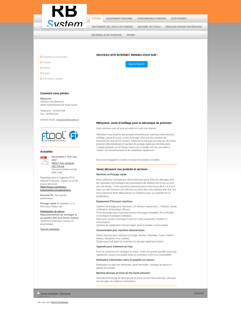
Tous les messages (49, 229)
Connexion (199, 293)
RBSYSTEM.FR (136, 64)
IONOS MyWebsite (59, 302)
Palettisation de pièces (52, 211)
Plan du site (65, 293)
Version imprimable (47, 293)
